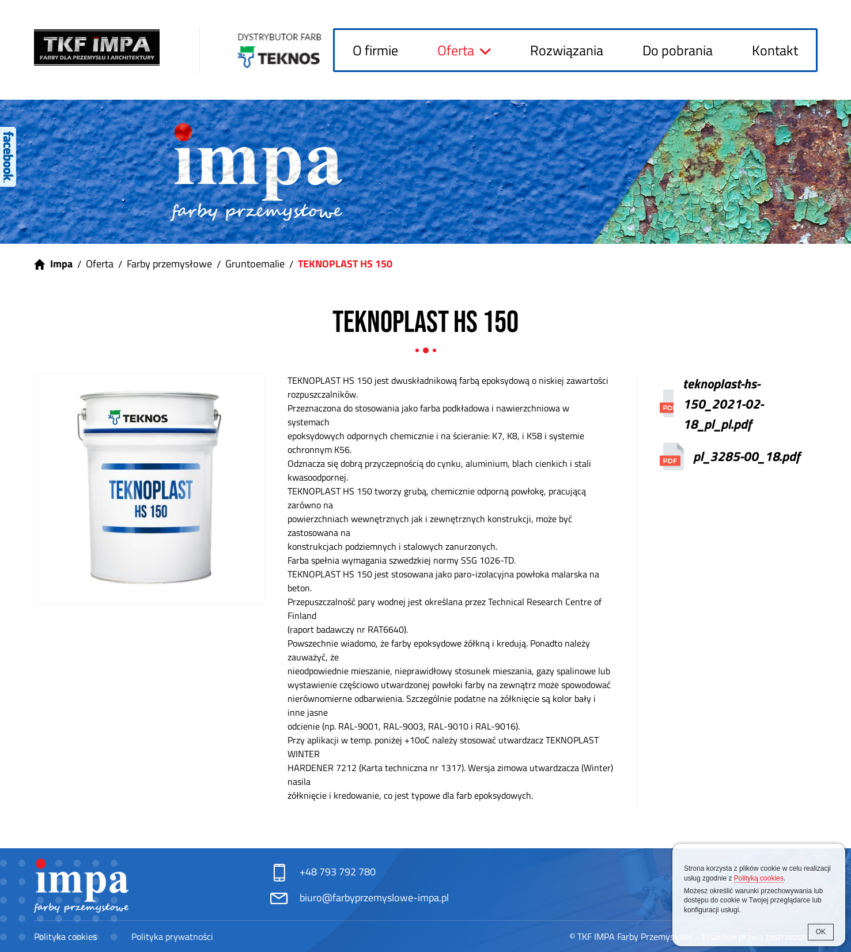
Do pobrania (677, 50)
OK (821, 932)
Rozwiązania (566, 50)
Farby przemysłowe (169, 263)
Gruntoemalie (255, 263)
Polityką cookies (759, 878)
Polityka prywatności (172, 936)
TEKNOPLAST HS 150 (345, 263)
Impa (61, 263)
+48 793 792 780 (338, 871)
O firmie (375, 50)
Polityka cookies (65, 936)
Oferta (455, 50)
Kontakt (775, 50)
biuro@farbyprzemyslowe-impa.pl (374, 897)
